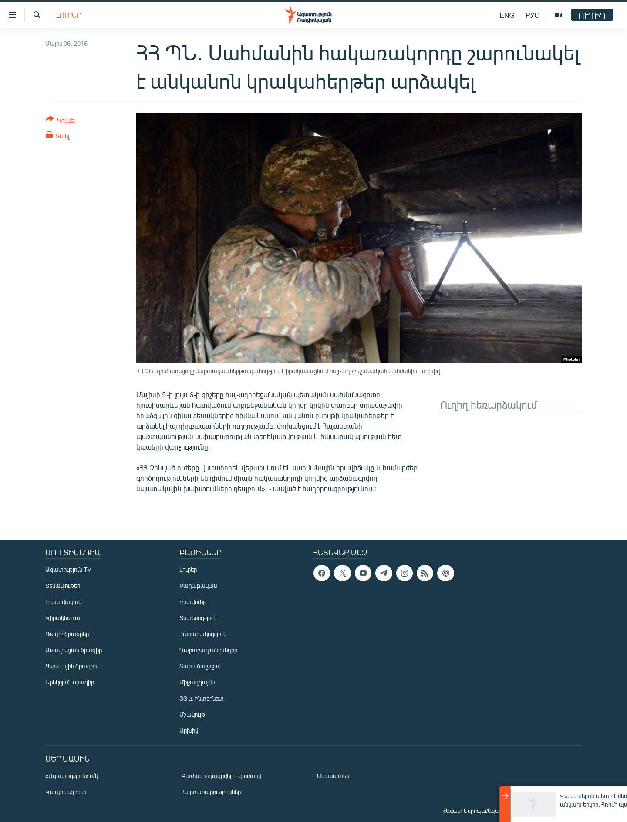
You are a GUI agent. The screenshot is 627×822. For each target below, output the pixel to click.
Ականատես (333, 775)
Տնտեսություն (197, 617)
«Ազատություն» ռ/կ (71, 775)
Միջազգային (197, 682)
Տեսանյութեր (62, 585)
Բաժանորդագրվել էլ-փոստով (221, 775)
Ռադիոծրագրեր (67, 633)
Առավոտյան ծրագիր (73, 650)
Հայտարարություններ (211, 791)
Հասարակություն (202, 633)
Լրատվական (63, 601)
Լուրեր (68, 15)
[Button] (60, 121)
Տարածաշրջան (200, 666)
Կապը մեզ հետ (66, 791)
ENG (507, 15)
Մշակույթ (192, 714)
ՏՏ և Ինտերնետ (201, 698)
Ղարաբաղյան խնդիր (208, 650)
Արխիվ (188, 730)
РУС (532, 15)
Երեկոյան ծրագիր (69, 682)
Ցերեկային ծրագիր (71, 666)
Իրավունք (192, 601)
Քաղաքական (198, 585)
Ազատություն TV (68, 569)
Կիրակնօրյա (62, 617)
